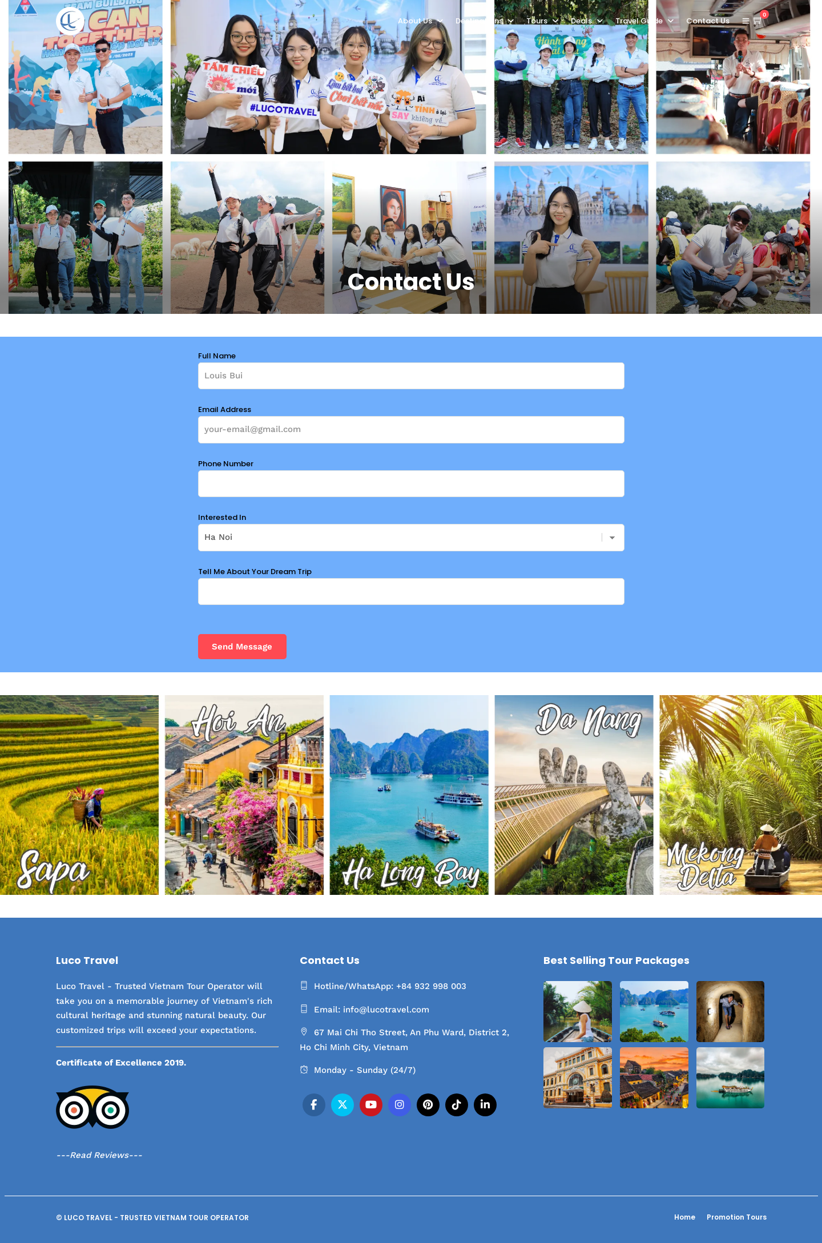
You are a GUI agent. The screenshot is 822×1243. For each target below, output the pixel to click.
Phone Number (411, 473)
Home (684, 1217)
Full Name (411, 365)
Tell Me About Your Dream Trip (411, 581)
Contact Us (708, 20)
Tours (536, 20)
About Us (415, 20)
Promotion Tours (737, 1217)
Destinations (479, 20)
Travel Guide (639, 20)
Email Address (411, 419)
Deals (581, 20)
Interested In (411, 527)
